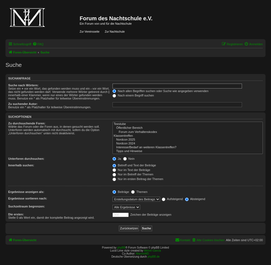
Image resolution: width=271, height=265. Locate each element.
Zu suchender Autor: (23, 104)
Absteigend (195, 199)
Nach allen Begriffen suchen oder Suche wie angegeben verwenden (160, 91)
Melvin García (152, 250)
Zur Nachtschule (115, 31)
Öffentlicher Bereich (187, 128)
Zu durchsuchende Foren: (26, 123)
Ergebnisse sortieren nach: (27, 198)
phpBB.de (154, 256)
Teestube (187, 124)
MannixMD (142, 253)
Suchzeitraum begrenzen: (26, 206)
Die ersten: (16, 214)
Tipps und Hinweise (187, 151)
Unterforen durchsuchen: (26, 158)
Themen (139, 191)
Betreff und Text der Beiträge (134, 165)
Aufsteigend (172, 199)
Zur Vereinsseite (89, 31)
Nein (129, 158)
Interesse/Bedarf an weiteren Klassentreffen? (187, 147)
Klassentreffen (187, 136)
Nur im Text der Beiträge (131, 170)
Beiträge (121, 191)
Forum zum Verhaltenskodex (187, 132)
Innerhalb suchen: (21, 165)
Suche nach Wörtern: (23, 85)
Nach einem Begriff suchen (133, 95)
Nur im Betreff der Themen (133, 174)
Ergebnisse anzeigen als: (26, 191)
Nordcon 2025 (187, 140)
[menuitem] (38, 44)
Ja (117, 158)
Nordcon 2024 (187, 144)
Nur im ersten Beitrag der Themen (138, 179)
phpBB (121, 247)
